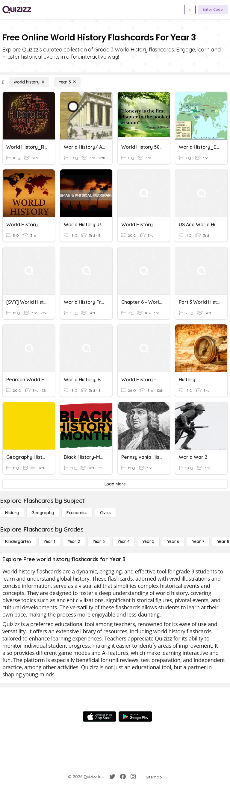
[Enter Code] (213, 9)
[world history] (29, 82)
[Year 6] (173, 541)
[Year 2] (74, 541)
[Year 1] (49, 541)
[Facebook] (123, 776)
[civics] (105, 512)
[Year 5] (148, 541)
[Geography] (42, 512)
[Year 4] (123, 541)
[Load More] (115, 484)
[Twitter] (112, 776)
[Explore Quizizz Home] (16, 9)
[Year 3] (67, 82)
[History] (12, 512)
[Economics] (77, 512)
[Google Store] (135, 716)
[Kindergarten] (18, 541)
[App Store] (99, 716)
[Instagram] (133, 776)
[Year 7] (198, 541)
